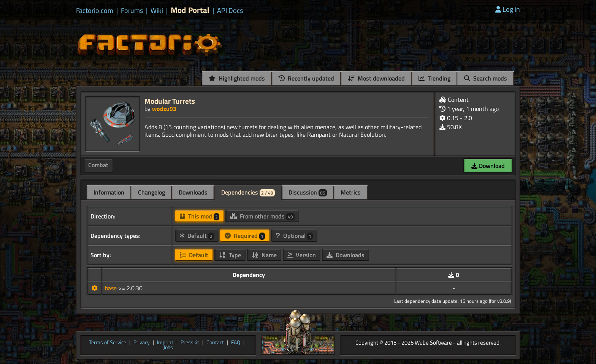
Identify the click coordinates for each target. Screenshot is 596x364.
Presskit (190, 342)
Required (245, 235)
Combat (98, 164)
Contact (215, 342)
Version (301, 255)
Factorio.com (94, 10)
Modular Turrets (169, 100)
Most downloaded (376, 78)
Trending (434, 78)
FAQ (235, 342)
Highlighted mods (237, 78)
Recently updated (306, 78)
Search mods (485, 78)
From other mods (262, 216)
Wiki (157, 10)
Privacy (141, 342)
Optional (294, 235)
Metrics (351, 192)
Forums (132, 10)
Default (197, 235)
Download (488, 165)
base (111, 288)
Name (264, 255)
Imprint (165, 342)
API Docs (230, 10)
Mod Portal (190, 10)
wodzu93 (164, 108)
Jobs (168, 347)
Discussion (307, 192)
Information (109, 192)
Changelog (151, 192)
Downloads (193, 192)
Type (230, 255)
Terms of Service (107, 342)
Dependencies (248, 192)
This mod (199, 216)
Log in (507, 9)
